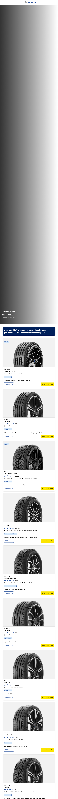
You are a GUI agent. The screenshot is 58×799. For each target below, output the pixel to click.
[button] (11, 423)
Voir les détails (9, 384)
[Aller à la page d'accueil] (30, 2)
